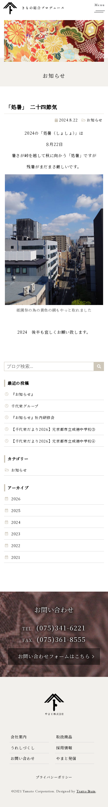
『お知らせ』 (23, 394)
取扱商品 (64, 737)
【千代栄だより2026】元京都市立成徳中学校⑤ (53, 429)
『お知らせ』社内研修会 (33, 417)
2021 (15, 557)
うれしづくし (23, 747)
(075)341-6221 (61, 627)
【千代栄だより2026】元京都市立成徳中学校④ (53, 441)
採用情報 (64, 747)
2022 (15, 545)
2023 (15, 533)
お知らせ (95, 120)
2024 (16, 522)
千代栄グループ (25, 406)
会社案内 (19, 737)
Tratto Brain (86, 791)
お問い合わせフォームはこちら (54, 656)
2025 (16, 510)
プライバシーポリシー (54, 777)
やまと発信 (66, 758)
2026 (16, 498)
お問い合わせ (23, 758)
